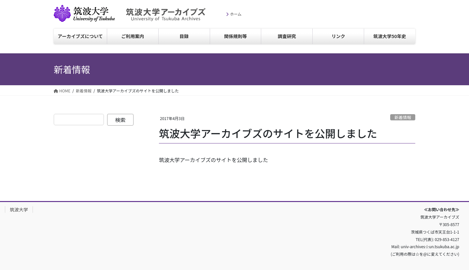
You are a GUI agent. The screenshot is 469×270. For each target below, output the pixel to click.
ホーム (236, 14)
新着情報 (402, 117)
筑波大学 (61, 21)
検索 (120, 120)
